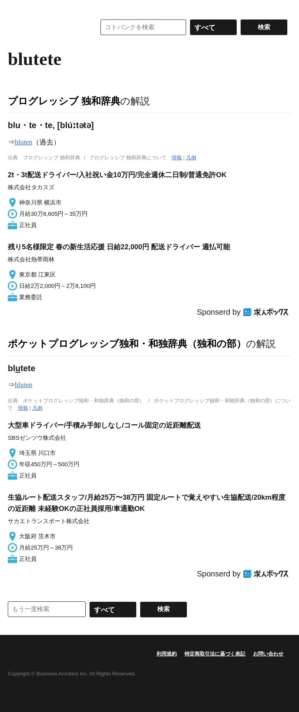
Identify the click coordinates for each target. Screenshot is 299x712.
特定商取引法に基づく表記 (215, 654)
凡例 (191, 157)
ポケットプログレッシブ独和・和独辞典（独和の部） (127, 343)
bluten (23, 142)
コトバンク (46, 27)
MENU (15, 8)
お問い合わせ (268, 654)
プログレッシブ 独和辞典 (64, 100)
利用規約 (167, 654)
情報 (177, 157)
